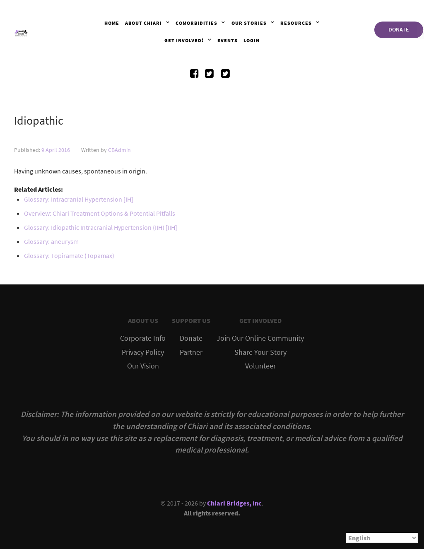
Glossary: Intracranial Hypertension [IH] (78, 199)
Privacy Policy (143, 352)
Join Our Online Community (260, 338)
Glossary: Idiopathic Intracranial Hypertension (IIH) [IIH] (100, 227)
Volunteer (260, 366)
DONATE (398, 29)
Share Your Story (260, 352)
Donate (191, 338)
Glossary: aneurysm (51, 241)
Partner (191, 352)
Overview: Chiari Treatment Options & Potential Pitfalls (99, 213)
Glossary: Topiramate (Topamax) (69, 255)
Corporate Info (143, 338)
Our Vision (143, 366)
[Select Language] (382, 538)
